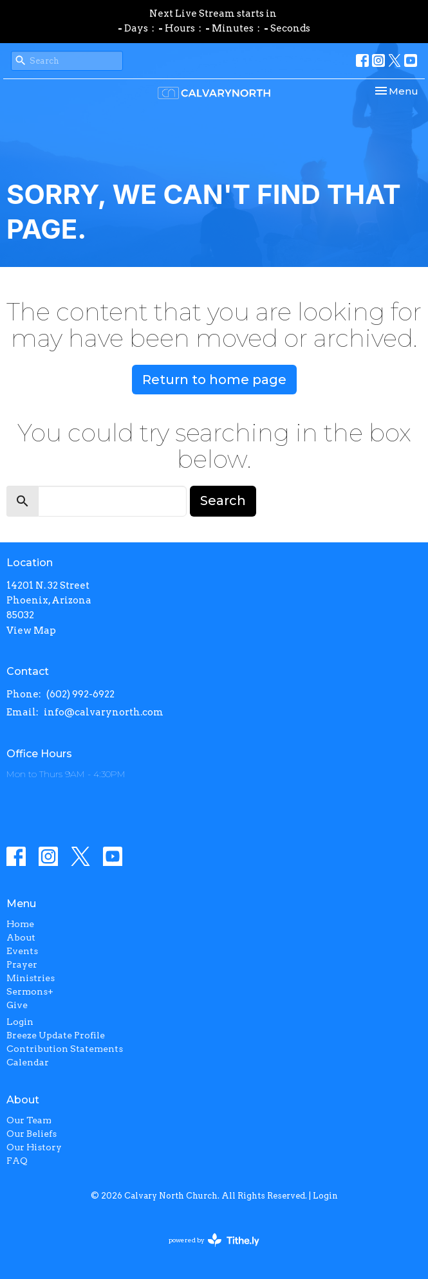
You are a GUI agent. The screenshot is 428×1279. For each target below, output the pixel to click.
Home (20, 924)
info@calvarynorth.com (103, 712)
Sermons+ (29, 991)
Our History (34, 1147)
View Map (31, 630)
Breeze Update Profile (55, 1035)
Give (17, 1005)
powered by (214, 1240)
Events (22, 951)
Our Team (28, 1120)
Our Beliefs (31, 1133)
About (20, 937)
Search (223, 500)
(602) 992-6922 (80, 694)
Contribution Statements (64, 1049)
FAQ (17, 1160)
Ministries (30, 978)
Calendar (27, 1062)
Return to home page (214, 379)
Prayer (21, 964)
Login (19, 1022)
